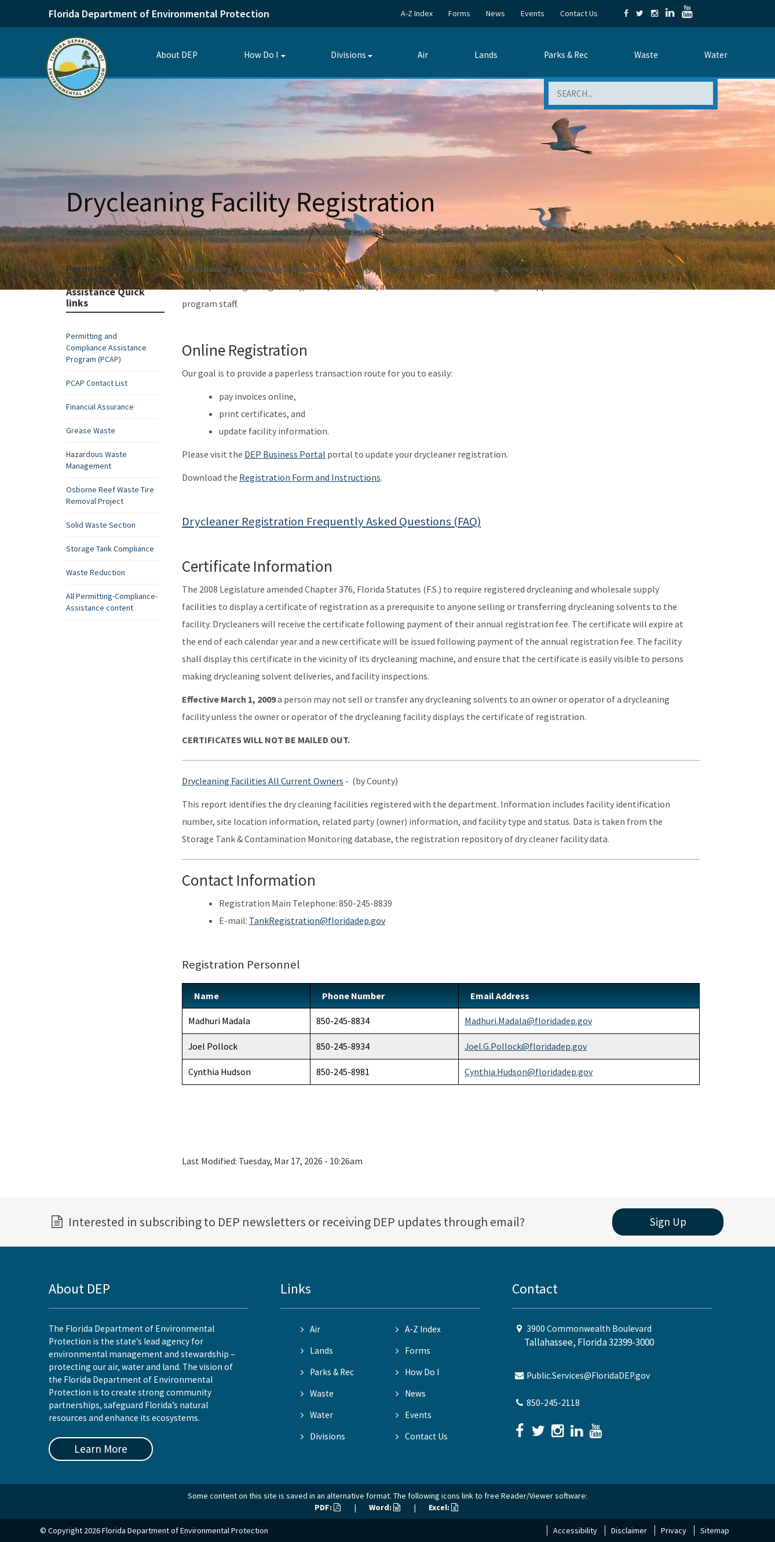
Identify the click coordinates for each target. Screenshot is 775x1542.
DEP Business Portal (285, 454)
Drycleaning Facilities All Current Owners (262, 781)
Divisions (348, 54)
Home (77, 231)
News (495, 13)
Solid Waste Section (101, 525)
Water (716, 54)
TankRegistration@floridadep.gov (317, 920)
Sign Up (668, 1222)
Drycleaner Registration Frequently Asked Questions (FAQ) (331, 521)
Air (423, 54)
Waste (646, 54)
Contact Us (579, 13)
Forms (459, 13)
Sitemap (714, 1530)
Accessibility (575, 1530)
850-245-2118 (553, 1402)
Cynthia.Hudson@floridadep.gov (529, 1071)
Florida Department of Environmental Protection (159, 13)
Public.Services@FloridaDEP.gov (588, 1375)
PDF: (328, 1507)
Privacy (673, 1530)
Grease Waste (90, 430)
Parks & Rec (566, 54)
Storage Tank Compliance (110, 548)
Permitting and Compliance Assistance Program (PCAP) (106, 347)
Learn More (100, 1449)
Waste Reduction (95, 572)
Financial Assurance (100, 406)
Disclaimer (629, 1530)
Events (532, 13)
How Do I (261, 54)
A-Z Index (417, 13)
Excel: (443, 1507)
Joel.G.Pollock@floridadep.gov (526, 1046)
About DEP (177, 54)
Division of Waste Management (170, 231)
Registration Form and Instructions (310, 477)
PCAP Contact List (96, 383)
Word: (384, 1507)
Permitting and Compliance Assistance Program (292, 231)
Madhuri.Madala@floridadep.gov (528, 1020)
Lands (486, 54)
